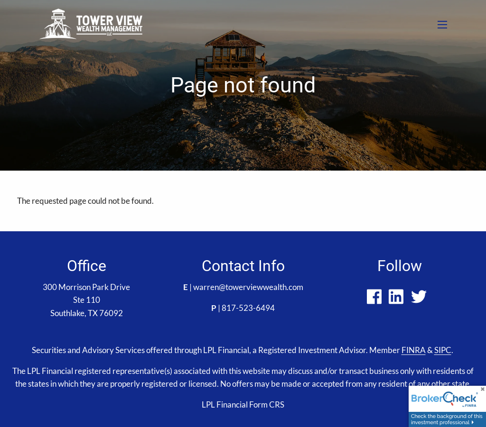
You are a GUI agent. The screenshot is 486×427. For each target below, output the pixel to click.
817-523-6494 (248, 308)
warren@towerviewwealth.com (248, 287)
